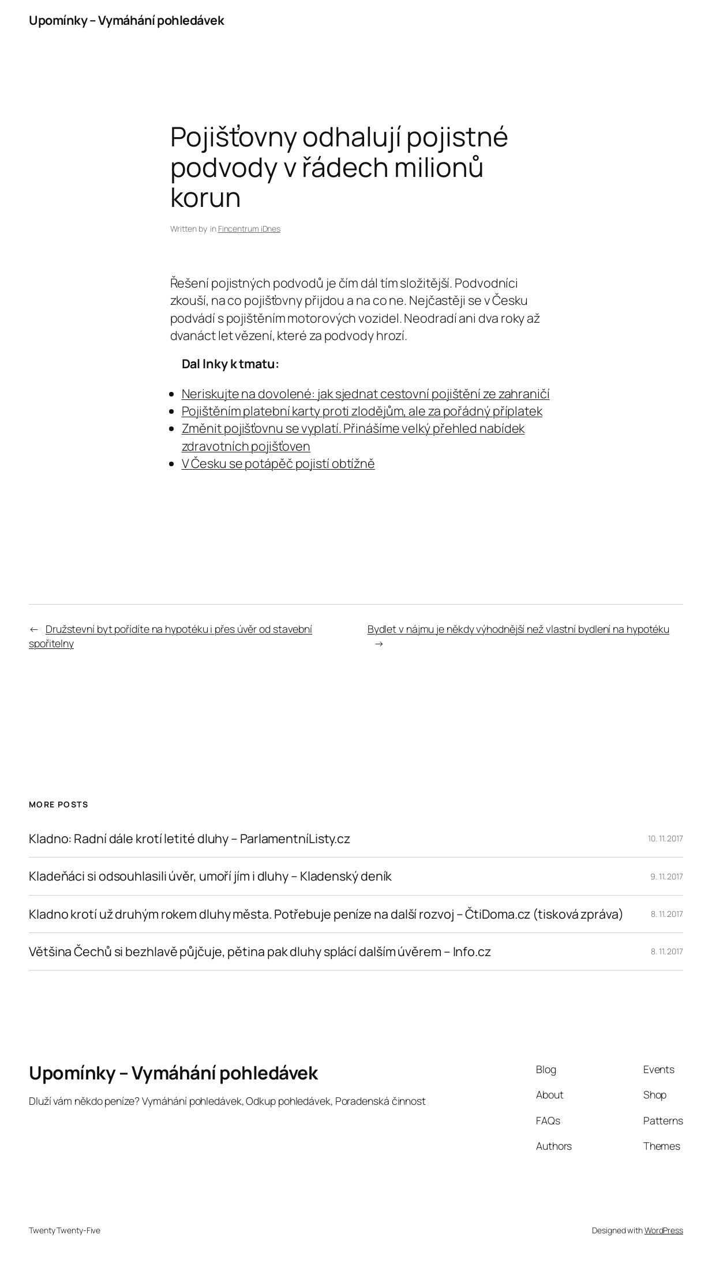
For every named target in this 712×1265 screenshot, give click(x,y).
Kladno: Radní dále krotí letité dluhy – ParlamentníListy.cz (189, 838)
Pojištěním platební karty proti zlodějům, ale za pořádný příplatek (362, 410)
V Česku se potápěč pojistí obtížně (279, 463)
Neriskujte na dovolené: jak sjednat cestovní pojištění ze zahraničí (366, 393)
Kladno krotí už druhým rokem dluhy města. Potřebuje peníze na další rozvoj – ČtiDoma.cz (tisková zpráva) (326, 914)
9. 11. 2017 (666, 876)
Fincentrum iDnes (249, 228)
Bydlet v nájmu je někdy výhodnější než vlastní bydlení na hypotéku (518, 629)
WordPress (663, 1230)
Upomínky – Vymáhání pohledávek (126, 20)
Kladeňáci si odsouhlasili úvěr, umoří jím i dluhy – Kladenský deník (210, 876)
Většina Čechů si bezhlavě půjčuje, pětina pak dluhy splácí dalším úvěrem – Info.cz (260, 951)
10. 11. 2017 (665, 838)
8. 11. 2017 (667, 913)
